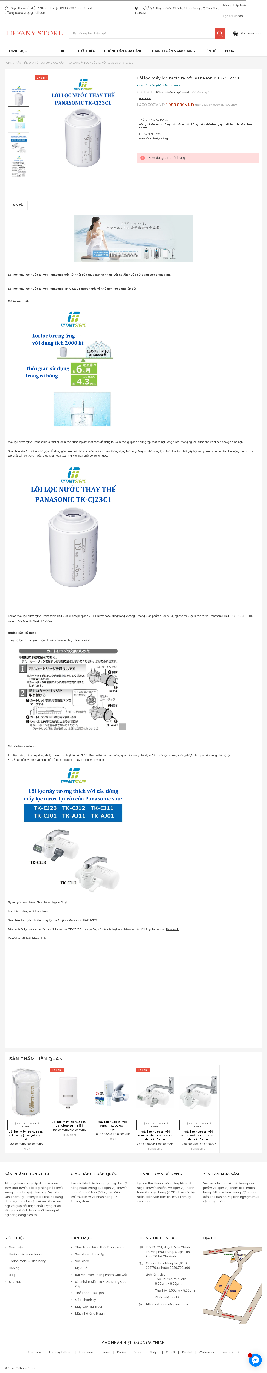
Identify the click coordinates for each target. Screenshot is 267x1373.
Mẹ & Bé (81, 1268)
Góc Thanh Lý (85, 1300)
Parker (121, 1352)
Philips (154, 1352)
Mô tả (18, 205)
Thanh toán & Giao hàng (173, 51)
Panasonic (172, 929)
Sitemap (15, 1282)
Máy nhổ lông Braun (90, 1313)
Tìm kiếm (220, 33)
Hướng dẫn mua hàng (123, 51)
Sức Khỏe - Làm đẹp (90, 1254)
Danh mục (18, 51)
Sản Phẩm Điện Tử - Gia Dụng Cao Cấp (40, 62)
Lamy (106, 1352)
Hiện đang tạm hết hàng (26, 1125)
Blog (229, 51)
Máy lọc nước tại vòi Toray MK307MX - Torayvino (112, 1125)
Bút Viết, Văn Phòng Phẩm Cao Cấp (101, 1275)
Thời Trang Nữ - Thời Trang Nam (99, 1247)
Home (8, 62)
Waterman (207, 1352)
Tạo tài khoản (233, 16)
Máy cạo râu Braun (89, 1306)
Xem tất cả (230, 1352)
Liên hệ (210, 51)
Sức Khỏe (82, 1261)
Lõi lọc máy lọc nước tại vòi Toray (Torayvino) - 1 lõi (26, 1135)
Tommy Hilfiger (60, 1352)
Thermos (34, 1352)
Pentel (187, 1352)
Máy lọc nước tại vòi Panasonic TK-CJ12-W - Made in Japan (198, 1135)
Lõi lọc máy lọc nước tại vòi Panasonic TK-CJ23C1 (101, 62)
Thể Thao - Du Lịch (89, 1293)
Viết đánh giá (201, 92)
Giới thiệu (86, 51)
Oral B (170, 1352)
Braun (138, 1352)
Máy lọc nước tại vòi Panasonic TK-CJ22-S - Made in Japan (155, 1135)
